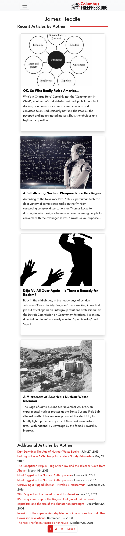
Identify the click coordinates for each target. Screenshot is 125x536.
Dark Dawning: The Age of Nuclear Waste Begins (48, 451)
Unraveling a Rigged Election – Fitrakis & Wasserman (51, 485)
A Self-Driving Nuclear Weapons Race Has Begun (62, 193)
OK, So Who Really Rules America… (51, 91)
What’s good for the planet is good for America (47, 494)
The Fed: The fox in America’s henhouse (42, 522)
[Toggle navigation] (25, 5)
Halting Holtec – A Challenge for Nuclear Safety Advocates (55, 456)
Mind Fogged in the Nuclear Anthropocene (44, 475)
